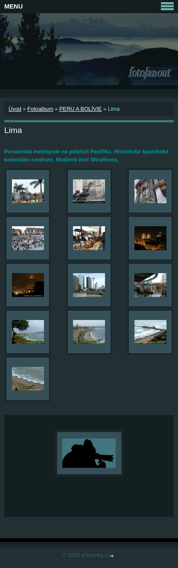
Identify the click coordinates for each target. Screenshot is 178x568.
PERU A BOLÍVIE (80, 109)
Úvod (15, 109)
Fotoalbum (40, 109)
